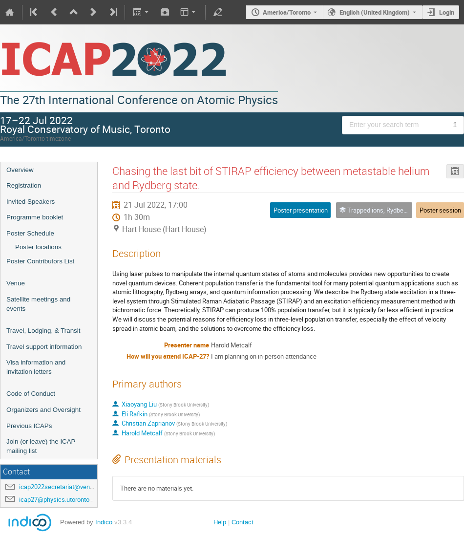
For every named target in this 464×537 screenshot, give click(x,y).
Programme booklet (34, 217)
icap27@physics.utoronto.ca (58, 499)
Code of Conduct (30, 393)
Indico (103, 522)
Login (446, 12)
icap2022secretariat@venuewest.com (71, 486)
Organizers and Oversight (43, 409)
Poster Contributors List (40, 261)
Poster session (440, 210)
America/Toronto (287, 12)
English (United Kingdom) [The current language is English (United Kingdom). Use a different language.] (374, 12)
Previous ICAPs (29, 426)
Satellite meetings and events (38, 304)
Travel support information (44, 346)
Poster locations (38, 247)
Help (219, 522)
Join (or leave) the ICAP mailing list (40, 446)
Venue (15, 283)
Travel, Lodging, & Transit (43, 330)
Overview (20, 169)
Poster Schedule (30, 233)
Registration (23, 185)
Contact (242, 522)
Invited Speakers (30, 201)
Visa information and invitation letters (35, 367)
